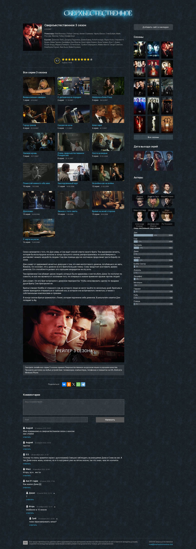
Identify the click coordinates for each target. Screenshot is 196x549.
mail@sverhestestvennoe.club (161, 544)
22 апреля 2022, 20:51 (43, 428)
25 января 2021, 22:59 (46, 519)
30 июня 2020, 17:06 (47, 481)
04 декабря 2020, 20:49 (41, 469)
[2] (65, 59)
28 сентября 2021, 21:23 (39, 455)
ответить (27, 437)
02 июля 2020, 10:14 (44, 493)
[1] (63, 59)
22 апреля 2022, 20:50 (43, 443)
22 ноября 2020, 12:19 (44, 507)
